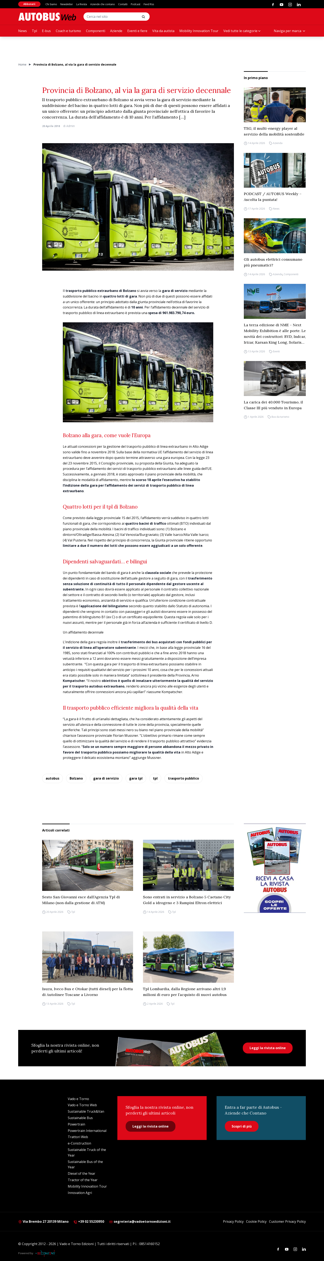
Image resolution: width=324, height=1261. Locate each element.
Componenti (95, 31)
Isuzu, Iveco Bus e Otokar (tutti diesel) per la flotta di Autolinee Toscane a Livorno (87, 991)
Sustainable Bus (80, 1118)
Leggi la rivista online (268, 1048)
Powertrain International (87, 1130)
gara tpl (136, 778)
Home (22, 64)
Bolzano (76, 778)
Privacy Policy (233, 1221)
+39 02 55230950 (89, 1221)
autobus (52, 778)
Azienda (277, 143)
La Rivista (81, 4)
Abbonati (29, 4)
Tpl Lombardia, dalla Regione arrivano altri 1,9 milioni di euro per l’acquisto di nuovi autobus (185, 991)
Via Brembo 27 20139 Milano (43, 1221)
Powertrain (76, 1124)
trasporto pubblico (183, 778)
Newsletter (66, 4)
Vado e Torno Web (82, 1105)
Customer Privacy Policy (287, 1221)
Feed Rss (149, 4)
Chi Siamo (51, 4)
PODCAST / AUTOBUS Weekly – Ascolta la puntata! (272, 196)
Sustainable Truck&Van (86, 1111)
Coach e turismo (68, 31)
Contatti (122, 4)
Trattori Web (78, 1137)
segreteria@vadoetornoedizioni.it (140, 1221)
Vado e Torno (78, 1099)
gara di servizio (106, 778)
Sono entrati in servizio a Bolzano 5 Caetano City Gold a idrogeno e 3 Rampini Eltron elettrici (187, 900)
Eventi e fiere (137, 31)
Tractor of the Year (83, 1180)
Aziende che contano (102, 4)
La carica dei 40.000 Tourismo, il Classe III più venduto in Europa (273, 405)
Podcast (135, 4)
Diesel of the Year (81, 1173)
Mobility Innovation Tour (198, 31)
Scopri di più (242, 1126)
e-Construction (79, 1143)
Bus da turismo (280, 417)
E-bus (46, 31)
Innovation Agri (80, 1192)
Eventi (276, 351)
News (22, 31)
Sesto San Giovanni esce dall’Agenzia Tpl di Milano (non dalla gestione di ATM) (81, 900)
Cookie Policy (256, 1221)
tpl (155, 778)
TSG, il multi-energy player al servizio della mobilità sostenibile (274, 131)
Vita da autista (163, 31)
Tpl (34, 31)
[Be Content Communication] (46, 1253)
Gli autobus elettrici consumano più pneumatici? (273, 262)
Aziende (116, 31)
